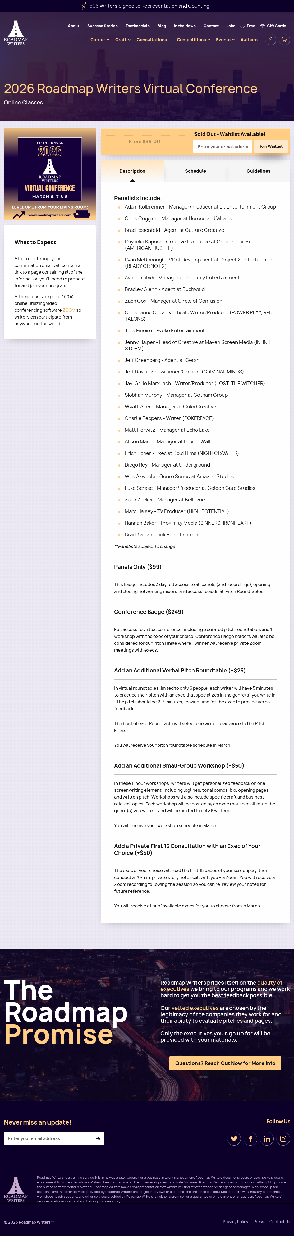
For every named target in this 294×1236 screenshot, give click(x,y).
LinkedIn (267, 1139)
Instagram (283, 1139)
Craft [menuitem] (121, 40)
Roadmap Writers (16, 32)
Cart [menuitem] (284, 39)
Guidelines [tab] (258, 171)
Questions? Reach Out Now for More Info (225, 1063)
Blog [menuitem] (162, 25)
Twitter (234, 1139)
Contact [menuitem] (211, 25)
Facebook (250, 1139)
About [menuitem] (73, 25)
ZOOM (69, 310)
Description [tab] (132, 171)
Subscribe (98, 1138)
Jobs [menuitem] (231, 25)
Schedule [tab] (195, 171)
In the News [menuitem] (185, 25)
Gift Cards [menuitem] (276, 25)
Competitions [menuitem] (191, 40)
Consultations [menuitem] (152, 40)
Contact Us (279, 1221)
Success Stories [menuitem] (102, 25)
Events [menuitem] (223, 40)
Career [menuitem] (97, 40)
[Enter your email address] (54, 1138)
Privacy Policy (235, 1221)
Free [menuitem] (251, 25)
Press (259, 1221)
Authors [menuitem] (249, 40)
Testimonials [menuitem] (138, 25)
